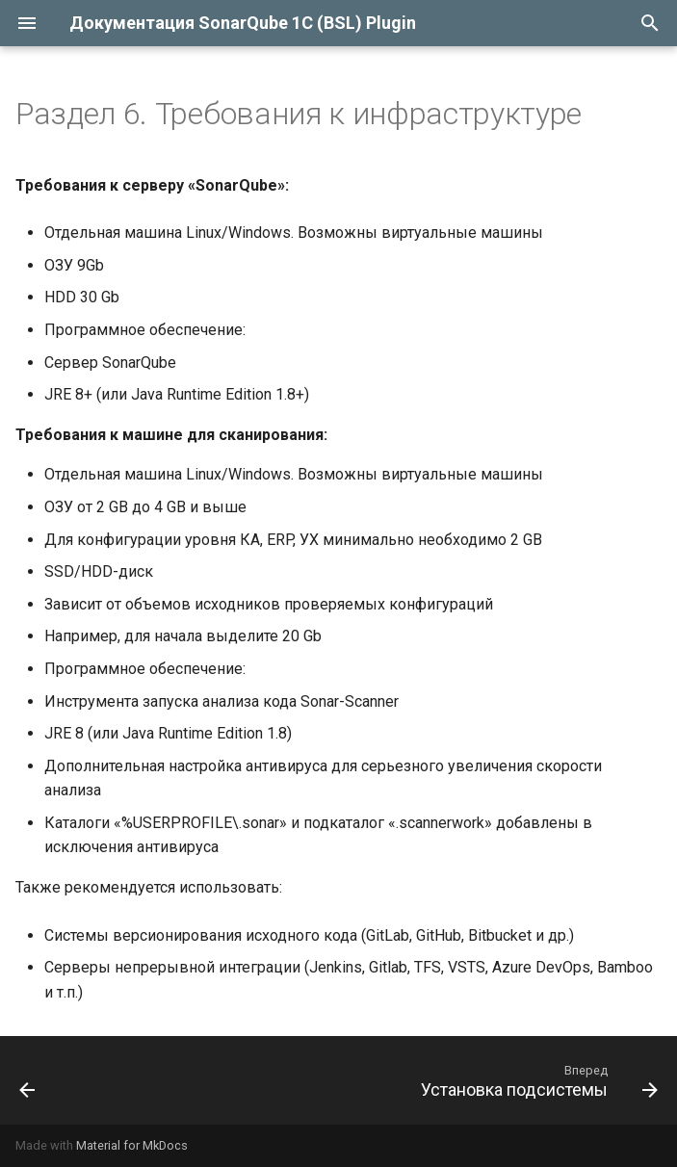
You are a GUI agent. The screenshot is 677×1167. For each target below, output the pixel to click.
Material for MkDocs (132, 1145)
